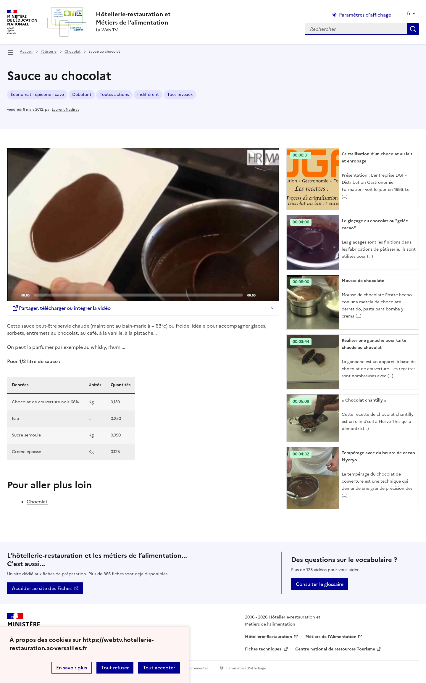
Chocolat (37, 501)
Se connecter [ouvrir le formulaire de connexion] (196, 668)
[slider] (138, 295)
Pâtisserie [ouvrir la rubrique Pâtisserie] (49, 51)
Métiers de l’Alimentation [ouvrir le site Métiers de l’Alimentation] (330, 637)
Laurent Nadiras (65, 109)
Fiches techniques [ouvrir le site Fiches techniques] (263, 649)
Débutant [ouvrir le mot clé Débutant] (81, 94)
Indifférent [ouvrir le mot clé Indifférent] (148, 94)
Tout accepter (159, 667)
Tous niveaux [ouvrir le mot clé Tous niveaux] (180, 94)
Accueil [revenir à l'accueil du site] (26, 51)
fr (409, 13)
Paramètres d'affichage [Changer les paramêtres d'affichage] (365, 14)
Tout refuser (115, 667)
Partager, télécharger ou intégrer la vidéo (61, 308)
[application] (143, 224)
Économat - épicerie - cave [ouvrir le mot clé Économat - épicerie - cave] (37, 94)
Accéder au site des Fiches (42, 588)
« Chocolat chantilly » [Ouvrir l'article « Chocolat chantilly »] (364, 400)
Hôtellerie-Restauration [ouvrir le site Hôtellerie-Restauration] (268, 637)
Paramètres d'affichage (246, 668)
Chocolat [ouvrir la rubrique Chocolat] (72, 51)
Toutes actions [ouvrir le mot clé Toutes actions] (114, 94)
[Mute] (261, 294)
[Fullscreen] (271, 294)
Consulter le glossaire (319, 584)
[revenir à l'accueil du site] (133, 18)
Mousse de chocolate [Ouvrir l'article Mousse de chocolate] (363, 281)
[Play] (143, 224)
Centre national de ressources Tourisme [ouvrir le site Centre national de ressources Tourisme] (335, 649)
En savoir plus (71, 667)
